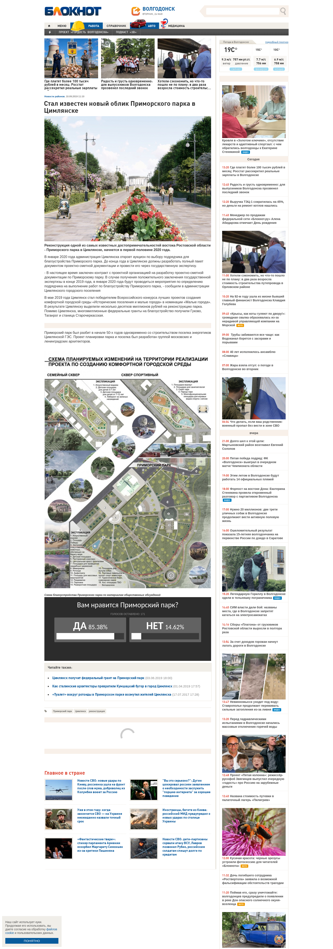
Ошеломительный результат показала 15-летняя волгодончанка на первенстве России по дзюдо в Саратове (252, 534)
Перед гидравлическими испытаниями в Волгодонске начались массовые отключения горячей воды (251, 722)
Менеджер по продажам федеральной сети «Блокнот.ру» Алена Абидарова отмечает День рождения (251, 218)
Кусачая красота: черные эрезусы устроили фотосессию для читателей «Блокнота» (251, 861)
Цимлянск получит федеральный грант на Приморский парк (98, 678)
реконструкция (97, 711)
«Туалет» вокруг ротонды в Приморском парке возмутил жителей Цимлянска (111, 694)
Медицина (173, 25)
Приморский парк (62, 711)
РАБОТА (84, 26)
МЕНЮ (62, 26)
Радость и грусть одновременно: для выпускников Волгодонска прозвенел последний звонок (253, 188)
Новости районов (54, 96)
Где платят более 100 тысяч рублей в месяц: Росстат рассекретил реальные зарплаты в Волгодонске (253, 171)
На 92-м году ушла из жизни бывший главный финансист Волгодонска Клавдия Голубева (253, 300)
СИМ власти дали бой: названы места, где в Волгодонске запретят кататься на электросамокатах (249, 611)
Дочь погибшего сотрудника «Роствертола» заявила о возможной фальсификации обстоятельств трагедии (253, 879)
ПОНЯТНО (32, 941)
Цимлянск (80, 711)
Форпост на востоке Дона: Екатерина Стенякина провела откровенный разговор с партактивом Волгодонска (253, 492)
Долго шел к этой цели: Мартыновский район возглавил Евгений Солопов (252, 444)
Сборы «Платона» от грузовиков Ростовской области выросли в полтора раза (252, 628)
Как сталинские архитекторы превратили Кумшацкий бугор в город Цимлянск (112, 686)
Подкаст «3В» (126, 32)
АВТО (142, 26)
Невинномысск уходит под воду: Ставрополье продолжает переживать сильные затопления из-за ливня (250, 705)
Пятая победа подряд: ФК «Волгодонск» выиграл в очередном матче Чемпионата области (249, 462)
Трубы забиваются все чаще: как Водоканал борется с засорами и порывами (250, 338)
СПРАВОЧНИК (116, 26)
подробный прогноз (276, 42)
